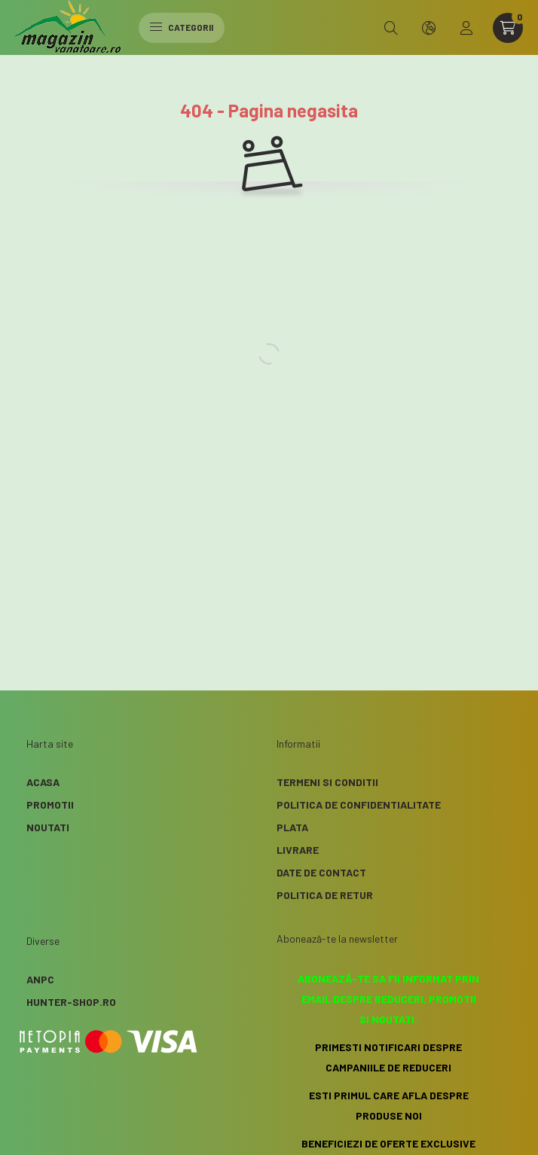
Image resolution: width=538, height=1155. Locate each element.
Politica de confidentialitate (359, 804)
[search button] (391, 28)
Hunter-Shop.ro (71, 1001)
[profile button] (466, 28)
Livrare (298, 849)
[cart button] (508, 28)
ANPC (40, 979)
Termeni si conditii (327, 782)
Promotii (50, 804)
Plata (292, 827)
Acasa (43, 782)
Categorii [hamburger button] (181, 27)
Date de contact (321, 872)
